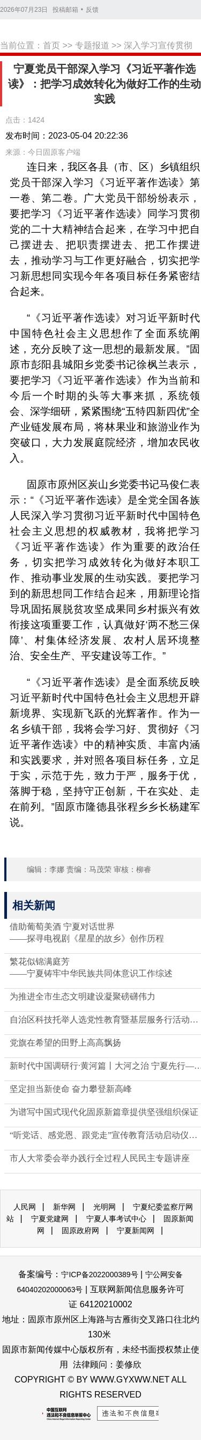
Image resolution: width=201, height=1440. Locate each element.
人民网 (24, 1207)
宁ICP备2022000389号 (99, 1274)
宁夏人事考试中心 (116, 1218)
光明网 (104, 1207)
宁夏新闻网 (135, 1230)
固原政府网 (80, 1230)
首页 (51, 45)
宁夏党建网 (50, 1218)
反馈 (92, 9)
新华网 (64, 1207)
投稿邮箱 (65, 9)
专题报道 (92, 45)
